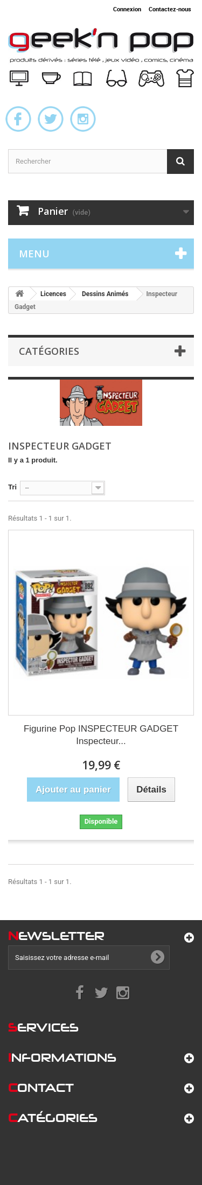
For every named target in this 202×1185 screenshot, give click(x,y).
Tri (12, 487)
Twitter (51, 119)
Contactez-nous (170, 9)
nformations (62, 1057)
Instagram (83, 119)
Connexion (127, 9)
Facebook (18, 119)
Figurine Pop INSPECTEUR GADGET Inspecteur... (101, 735)
